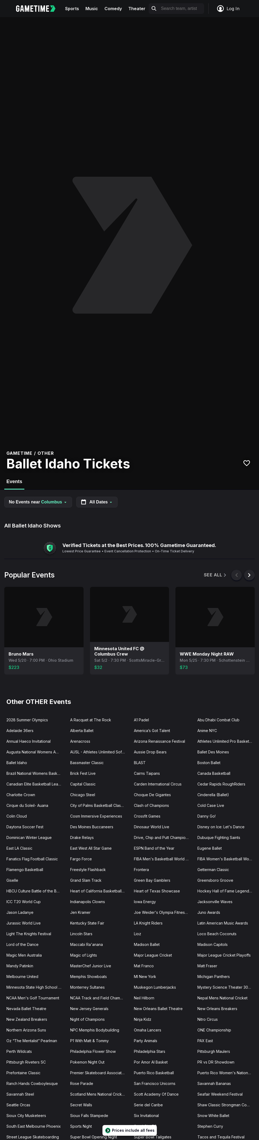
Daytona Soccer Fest (24, 827)
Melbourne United (22, 976)
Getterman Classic (213, 869)
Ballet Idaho (16, 762)
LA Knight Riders (148, 923)
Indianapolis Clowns (87, 901)
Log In (227, 9)
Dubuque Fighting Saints (218, 837)
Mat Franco (144, 966)
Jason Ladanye (19, 912)
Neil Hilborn (144, 998)
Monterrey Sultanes (87, 987)
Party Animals (145, 1040)
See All (215, 574)
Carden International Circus (158, 784)
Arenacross (80, 741)
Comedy (113, 8)
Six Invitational (146, 1115)
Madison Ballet (147, 944)
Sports (72, 8)
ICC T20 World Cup (23, 901)
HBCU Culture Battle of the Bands (35, 891)
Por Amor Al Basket (151, 1062)
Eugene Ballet (209, 848)
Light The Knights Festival (28, 933)
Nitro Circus (207, 1019)
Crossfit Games (147, 816)
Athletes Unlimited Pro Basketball (226, 741)
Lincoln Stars (81, 933)
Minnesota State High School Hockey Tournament (36, 987)
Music (91, 8)
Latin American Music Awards (222, 923)
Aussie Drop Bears (150, 752)
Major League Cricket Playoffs (224, 955)
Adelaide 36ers (19, 730)
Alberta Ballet (81, 730)
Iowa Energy (145, 901)
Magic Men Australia (24, 955)
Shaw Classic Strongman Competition (227, 1105)
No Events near (38, 501)
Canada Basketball (213, 773)
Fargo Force (81, 859)
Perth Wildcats (19, 1051)
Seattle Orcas (18, 1105)
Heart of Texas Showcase (157, 891)
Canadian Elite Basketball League (35, 784)
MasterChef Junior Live (90, 966)
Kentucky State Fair (87, 923)
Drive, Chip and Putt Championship (163, 837)
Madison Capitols (212, 944)
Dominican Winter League (29, 837)
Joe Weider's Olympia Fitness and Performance (163, 912)
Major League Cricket (153, 955)
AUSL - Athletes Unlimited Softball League (100, 752)
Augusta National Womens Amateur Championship (36, 752)
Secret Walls (81, 1105)
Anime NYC (207, 730)
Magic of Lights (83, 955)
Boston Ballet (208, 762)
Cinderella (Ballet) (213, 794)
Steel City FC (145, 1126)
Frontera (141, 869)
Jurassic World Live (23, 923)
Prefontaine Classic (23, 1072)
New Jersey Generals (89, 1008)
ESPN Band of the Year (154, 848)
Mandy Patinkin (19, 966)
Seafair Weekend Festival (220, 1094)
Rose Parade (81, 1083)
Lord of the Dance (22, 944)
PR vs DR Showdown (215, 1062)
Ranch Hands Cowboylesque (32, 1083)
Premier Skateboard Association (98, 1072)
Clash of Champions (151, 805)
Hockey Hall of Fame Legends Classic (227, 891)
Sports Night (81, 1126)
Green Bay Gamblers (152, 880)
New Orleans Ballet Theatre (158, 1008)
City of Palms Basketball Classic (98, 805)
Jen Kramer (80, 912)
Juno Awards (208, 912)
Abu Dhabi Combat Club (218, 720)
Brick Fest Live (83, 773)
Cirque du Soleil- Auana (27, 805)
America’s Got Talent (152, 730)
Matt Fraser (207, 966)
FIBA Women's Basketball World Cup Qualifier (227, 859)
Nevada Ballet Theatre (26, 1008)
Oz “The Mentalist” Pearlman (31, 1040)
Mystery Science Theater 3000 (225, 987)
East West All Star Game (91, 848)
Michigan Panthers (213, 976)
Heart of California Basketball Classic (100, 891)
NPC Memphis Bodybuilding (94, 1030)
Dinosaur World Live (151, 827)
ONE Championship (214, 1030)
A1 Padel (141, 720)
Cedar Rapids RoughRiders (221, 784)
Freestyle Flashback (88, 869)
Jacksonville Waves (214, 901)
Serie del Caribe (148, 1105)
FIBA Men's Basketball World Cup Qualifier (163, 859)
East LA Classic (19, 848)
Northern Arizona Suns (26, 1030)
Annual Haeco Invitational (28, 741)
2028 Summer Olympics (27, 720)
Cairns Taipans (147, 773)
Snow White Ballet (213, 1115)
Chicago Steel (82, 794)
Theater (136, 8)
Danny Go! (206, 816)
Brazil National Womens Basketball (36, 773)
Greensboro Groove (215, 880)
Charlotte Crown (20, 794)
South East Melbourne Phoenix (33, 1126)
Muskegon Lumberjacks (155, 987)
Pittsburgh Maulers (213, 1051)
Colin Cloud (16, 816)
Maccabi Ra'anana (86, 944)
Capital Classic (83, 784)
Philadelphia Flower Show (93, 1051)
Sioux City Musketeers (26, 1115)
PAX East (205, 1040)
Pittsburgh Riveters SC (26, 1062)
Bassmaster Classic (87, 762)
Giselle (12, 880)
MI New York (145, 976)
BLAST (140, 762)
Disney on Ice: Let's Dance (221, 827)
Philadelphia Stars (149, 1051)
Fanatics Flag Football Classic (32, 859)
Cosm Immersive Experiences (96, 816)
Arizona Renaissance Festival (159, 741)
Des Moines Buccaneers (91, 827)
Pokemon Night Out (87, 1062)
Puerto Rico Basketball (154, 1072)
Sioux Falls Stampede (89, 1115)
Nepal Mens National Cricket (222, 998)
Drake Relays (82, 837)
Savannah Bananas (214, 1083)
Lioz (137, 933)
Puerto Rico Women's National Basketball (227, 1072)
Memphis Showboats (88, 976)
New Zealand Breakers (26, 1019)
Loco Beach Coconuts (217, 933)
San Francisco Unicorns (154, 1083)
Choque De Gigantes (152, 794)
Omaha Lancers (147, 1030)
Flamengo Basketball (24, 869)
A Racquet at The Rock (90, 720)
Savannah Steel (20, 1094)
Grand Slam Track (86, 880)
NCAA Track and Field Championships (100, 998)
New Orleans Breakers (217, 1008)
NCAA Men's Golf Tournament (32, 998)
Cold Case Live (210, 805)
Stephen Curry (210, 1126)
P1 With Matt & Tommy (89, 1040)
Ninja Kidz (142, 1019)
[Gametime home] (39, 8)
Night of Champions (87, 1019)
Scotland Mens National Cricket (97, 1094)
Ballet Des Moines (213, 752)
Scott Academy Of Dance (156, 1094)
